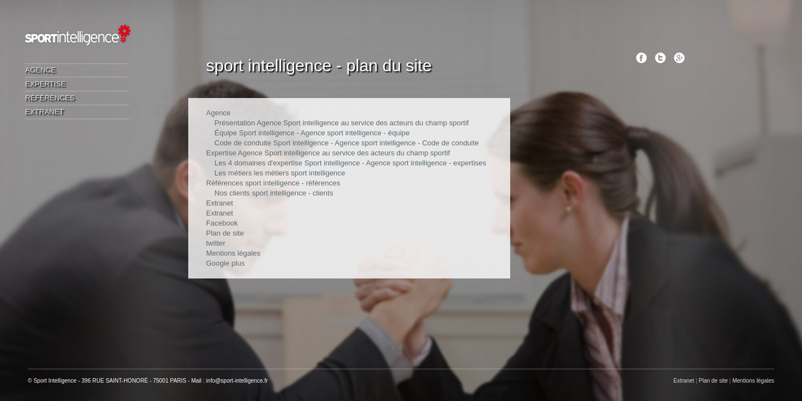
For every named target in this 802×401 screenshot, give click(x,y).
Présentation (234, 123)
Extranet (44, 111)
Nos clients (232, 193)
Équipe (225, 133)
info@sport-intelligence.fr (237, 381)
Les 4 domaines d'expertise (258, 163)
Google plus (225, 263)
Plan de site (225, 233)
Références (50, 98)
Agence (40, 70)
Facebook (222, 223)
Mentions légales (233, 253)
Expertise (45, 84)
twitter (216, 243)
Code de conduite (242, 143)
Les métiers (233, 173)
